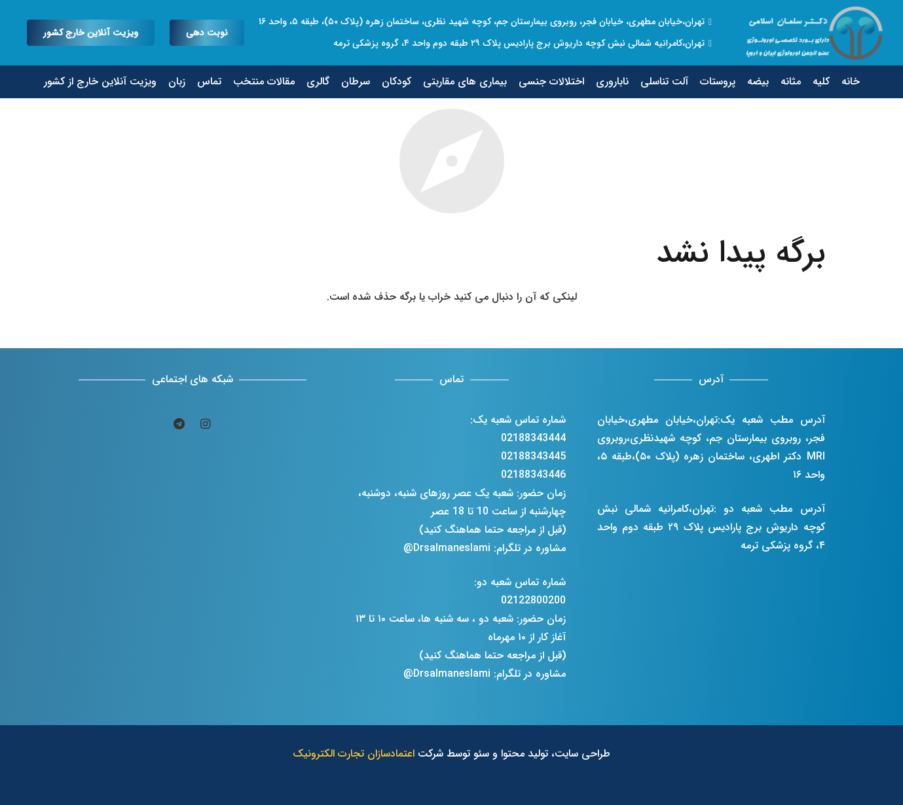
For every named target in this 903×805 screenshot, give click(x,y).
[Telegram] (179, 424)
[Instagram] (206, 424)
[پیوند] (816, 33)
